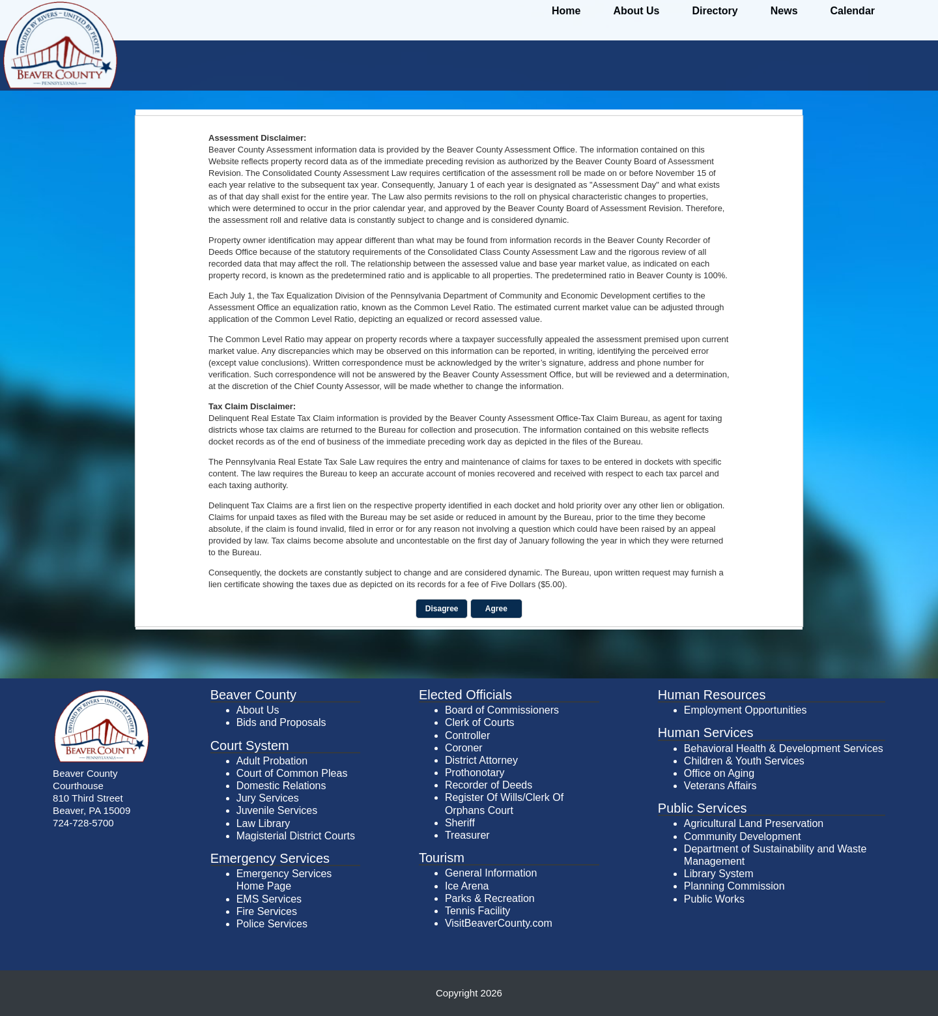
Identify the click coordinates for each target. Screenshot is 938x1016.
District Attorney (481, 760)
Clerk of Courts (480, 722)
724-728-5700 (83, 822)
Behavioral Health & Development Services (783, 748)
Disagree (442, 608)
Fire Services (266, 911)
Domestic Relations (281, 785)
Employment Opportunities (745, 710)
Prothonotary (475, 772)
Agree (496, 608)
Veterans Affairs (720, 785)
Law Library (263, 823)
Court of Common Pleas (292, 773)
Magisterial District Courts (295, 835)
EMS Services (269, 899)
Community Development (742, 836)
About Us (257, 710)
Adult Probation (271, 760)
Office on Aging (719, 773)
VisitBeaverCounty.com (498, 923)
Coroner (464, 747)
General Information (491, 872)
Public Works (714, 899)
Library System (719, 873)
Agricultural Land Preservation (753, 823)
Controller (467, 735)
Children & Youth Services (744, 760)
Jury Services (267, 798)
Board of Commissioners (502, 710)
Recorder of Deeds (488, 785)
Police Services (271, 923)
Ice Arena (467, 886)
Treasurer (467, 835)
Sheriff (460, 822)
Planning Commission (734, 886)
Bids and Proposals (281, 722)
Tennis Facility (477, 910)
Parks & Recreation (490, 898)
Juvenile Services (277, 810)
